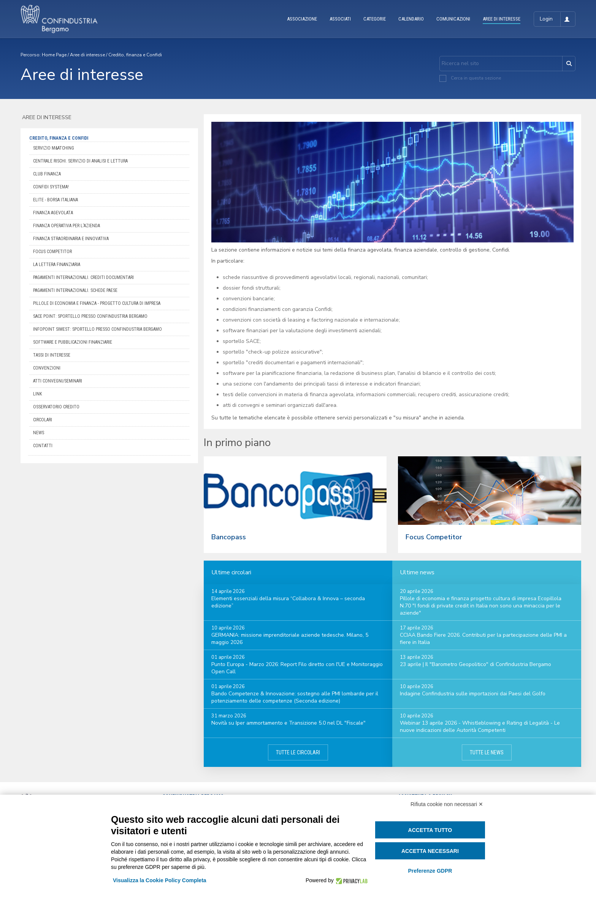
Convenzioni (46, 368)
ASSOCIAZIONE (302, 19)
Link (37, 394)
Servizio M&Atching (53, 148)
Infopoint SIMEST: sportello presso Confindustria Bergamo (97, 329)
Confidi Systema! (51, 187)
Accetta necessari (430, 851)
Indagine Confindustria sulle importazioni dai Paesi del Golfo (472, 693)
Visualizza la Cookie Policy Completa (159, 880)
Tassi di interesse (51, 355)
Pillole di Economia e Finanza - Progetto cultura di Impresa (96, 303)
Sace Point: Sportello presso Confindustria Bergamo (90, 316)
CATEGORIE (374, 19)
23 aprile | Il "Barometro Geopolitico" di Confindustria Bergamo (475, 664)
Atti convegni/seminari (57, 381)
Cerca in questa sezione (476, 78)
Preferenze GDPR (430, 871)
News (38, 432)
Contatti (42, 445)
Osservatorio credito (56, 407)
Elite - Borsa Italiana (55, 199)
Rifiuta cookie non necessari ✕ (447, 804)
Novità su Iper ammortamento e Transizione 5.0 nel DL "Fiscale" (288, 723)
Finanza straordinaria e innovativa (71, 238)
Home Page (54, 55)
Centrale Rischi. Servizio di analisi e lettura (80, 161)
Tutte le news (487, 752)
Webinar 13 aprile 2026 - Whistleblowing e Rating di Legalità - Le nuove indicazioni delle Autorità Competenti (480, 726)
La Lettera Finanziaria (56, 264)
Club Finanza (47, 174)
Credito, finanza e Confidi (135, 55)
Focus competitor (52, 251)
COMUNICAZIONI (453, 19)
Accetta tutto (430, 830)
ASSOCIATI (340, 19)
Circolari (42, 419)
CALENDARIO (411, 19)
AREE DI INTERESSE (501, 19)
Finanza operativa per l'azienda (66, 225)
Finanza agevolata (53, 212)
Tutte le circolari (298, 752)
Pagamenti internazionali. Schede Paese (75, 290)
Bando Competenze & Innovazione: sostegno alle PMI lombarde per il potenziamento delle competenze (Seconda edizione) (294, 697)
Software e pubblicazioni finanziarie (72, 342)
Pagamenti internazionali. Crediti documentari (83, 277)
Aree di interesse (87, 55)
